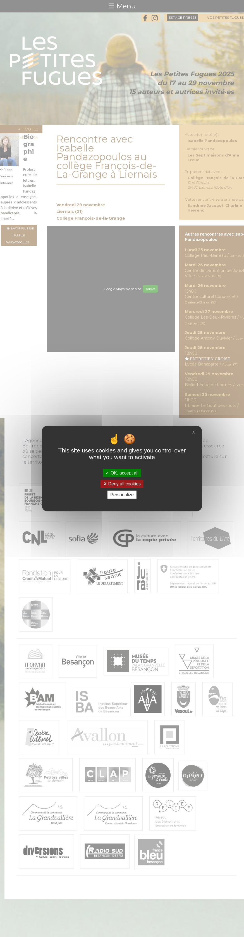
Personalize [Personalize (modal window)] (122, 494)
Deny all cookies (122, 483)
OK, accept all (122, 472)
